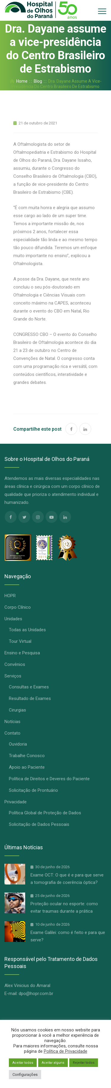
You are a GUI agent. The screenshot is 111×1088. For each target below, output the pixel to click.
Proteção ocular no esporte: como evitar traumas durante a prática (64, 907)
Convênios (14, 664)
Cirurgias (17, 710)
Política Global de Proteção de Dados (45, 812)
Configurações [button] (25, 1074)
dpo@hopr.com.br (36, 993)
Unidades (13, 618)
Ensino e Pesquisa (22, 653)
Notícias (12, 721)
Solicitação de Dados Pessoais (39, 824)
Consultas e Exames (29, 687)
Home (19, 81)
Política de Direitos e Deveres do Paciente (49, 778)
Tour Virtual (20, 641)
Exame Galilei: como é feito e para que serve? (67, 936)
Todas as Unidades (27, 629)
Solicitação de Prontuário (33, 790)
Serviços (12, 676)
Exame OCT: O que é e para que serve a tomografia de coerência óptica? (67, 878)
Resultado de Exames (30, 698)
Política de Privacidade (65, 1051)
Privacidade (15, 802)
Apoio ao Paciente (27, 767)
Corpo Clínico (17, 607)
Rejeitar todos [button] (83, 1063)
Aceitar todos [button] (22, 1063)
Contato (12, 733)
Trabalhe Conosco (27, 755)
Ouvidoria (18, 744)
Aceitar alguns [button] (53, 1063)
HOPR (10, 595)
